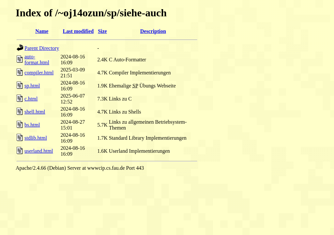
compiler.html (38, 72)
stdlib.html (35, 138)
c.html (31, 99)
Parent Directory (41, 48)
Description (153, 31)
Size (102, 31)
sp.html (32, 85)
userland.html (38, 151)
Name (41, 31)
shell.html (34, 112)
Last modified (78, 31)
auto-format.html (36, 59)
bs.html (32, 125)
